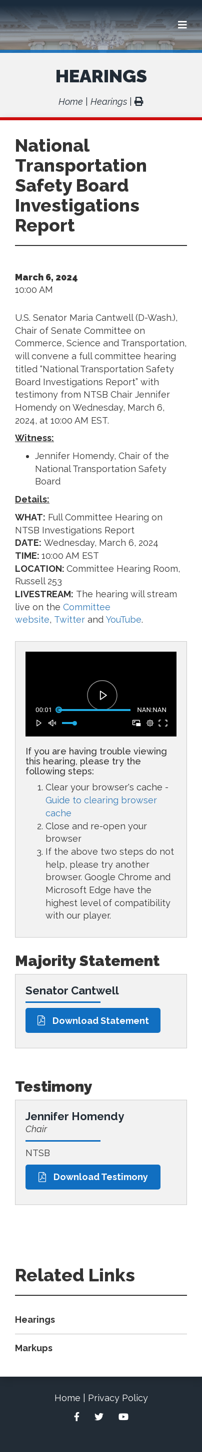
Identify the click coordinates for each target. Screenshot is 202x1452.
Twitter (69, 619)
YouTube (124, 619)
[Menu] (182, 25)
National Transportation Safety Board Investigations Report (81, 185)
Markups (33, 1348)
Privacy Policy (118, 1398)
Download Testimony (93, 1177)
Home (70, 101)
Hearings (101, 75)
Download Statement (93, 1020)
